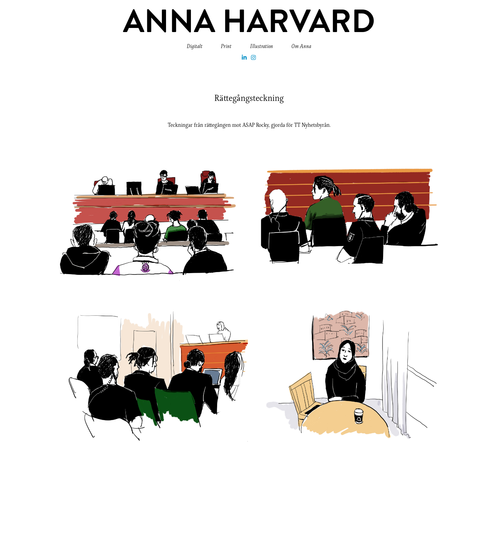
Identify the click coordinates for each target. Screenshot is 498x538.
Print (226, 46)
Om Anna (301, 46)
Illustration (261, 46)
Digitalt (194, 46)
